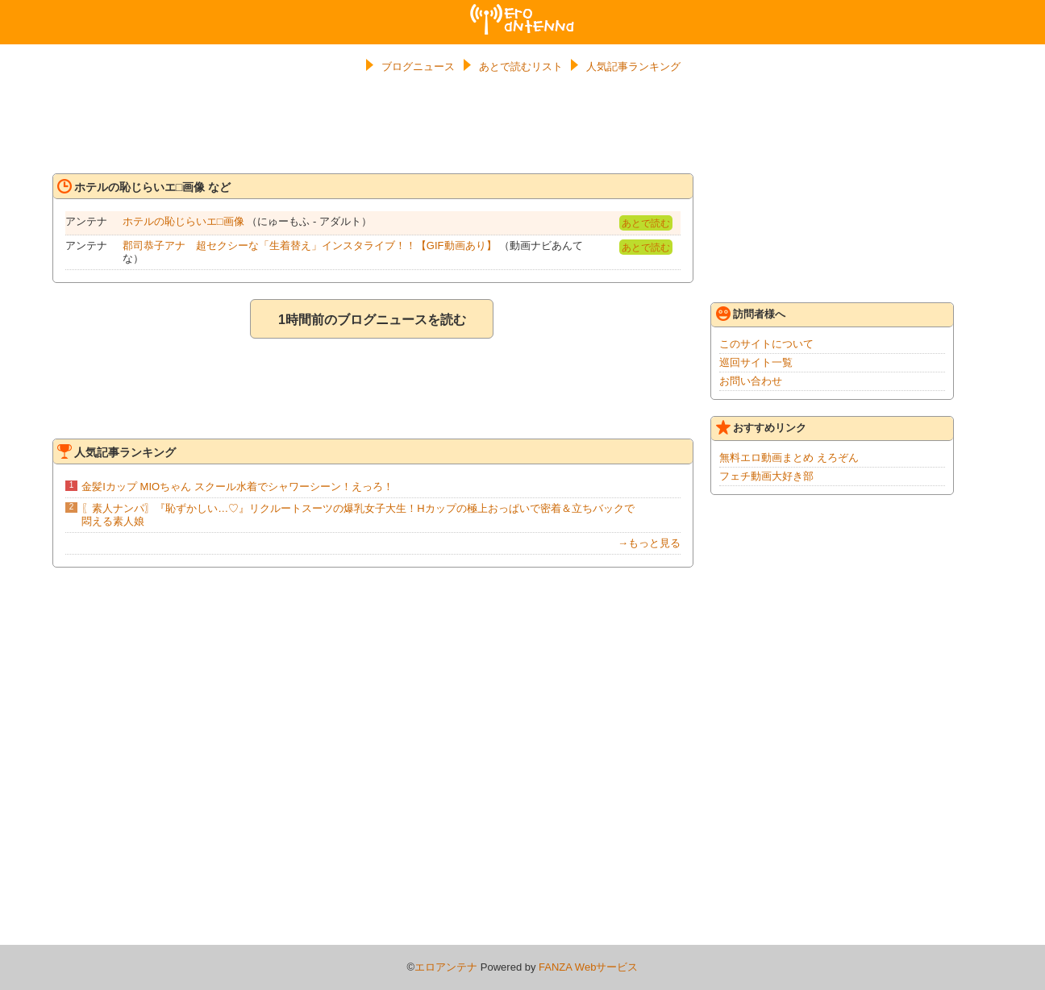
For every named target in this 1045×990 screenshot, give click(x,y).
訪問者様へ (750, 313)
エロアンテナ (522, 10)
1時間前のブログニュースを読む (372, 320)
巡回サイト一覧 (756, 362)
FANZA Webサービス (588, 967)
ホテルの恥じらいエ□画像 (183, 221)
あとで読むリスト (521, 66)
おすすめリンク (761, 427)
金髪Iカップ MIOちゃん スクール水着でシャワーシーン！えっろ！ (237, 486)
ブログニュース (418, 66)
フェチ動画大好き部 (766, 476)
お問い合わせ (750, 381)
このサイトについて (766, 344)
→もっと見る (649, 543)
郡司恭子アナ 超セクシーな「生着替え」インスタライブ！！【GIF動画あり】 (310, 245)
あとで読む (646, 223)
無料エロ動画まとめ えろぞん (789, 457)
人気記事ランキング (633, 66)
